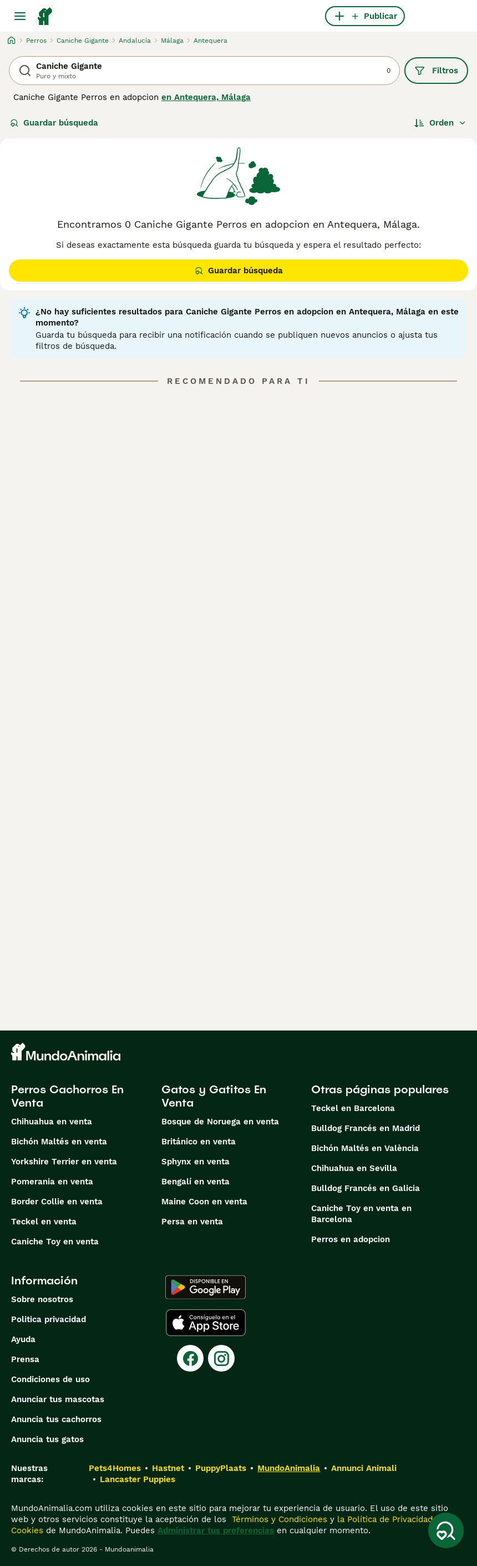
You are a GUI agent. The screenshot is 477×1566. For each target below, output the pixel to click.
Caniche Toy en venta (55, 1242)
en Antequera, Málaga (206, 97)
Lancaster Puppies (137, 1479)
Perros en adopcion (350, 1239)
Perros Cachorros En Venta (67, 1096)
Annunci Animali (364, 1468)
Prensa (25, 1359)
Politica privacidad (48, 1319)
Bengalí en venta (195, 1182)
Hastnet (168, 1468)
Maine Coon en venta (204, 1202)
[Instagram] (221, 1358)
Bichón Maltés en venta (59, 1142)
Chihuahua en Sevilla (354, 1168)
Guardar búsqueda (54, 123)
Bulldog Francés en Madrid (365, 1128)
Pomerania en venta (52, 1182)
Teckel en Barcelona (353, 1108)
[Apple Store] (205, 1322)
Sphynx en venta (195, 1162)
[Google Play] (205, 1287)
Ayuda (23, 1339)
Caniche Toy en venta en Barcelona (361, 1213)
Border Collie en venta (57, 1202)
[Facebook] (190, 1358)
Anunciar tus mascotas (57, 1399)
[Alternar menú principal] (20, 16)
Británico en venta (198, 1142)
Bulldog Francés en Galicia (365, 1188)
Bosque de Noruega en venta (220, 1122)
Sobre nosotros (42, 1299)
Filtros (436, 70)
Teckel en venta (44, 1222)
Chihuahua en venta (51, 1122)
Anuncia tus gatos (47, 1439)
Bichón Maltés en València (365, 1148)
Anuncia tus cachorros (56, 1419)
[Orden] (440, 123)
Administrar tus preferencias (216, 1530)
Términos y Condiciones (278, 1519)
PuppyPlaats (220, 1468)
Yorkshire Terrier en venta (64, 1162)
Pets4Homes (115, 1468)
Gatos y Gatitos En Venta (213, 1096)
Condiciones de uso (50, 1379)
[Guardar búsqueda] (446, 1530)
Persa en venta (192, 1222)
